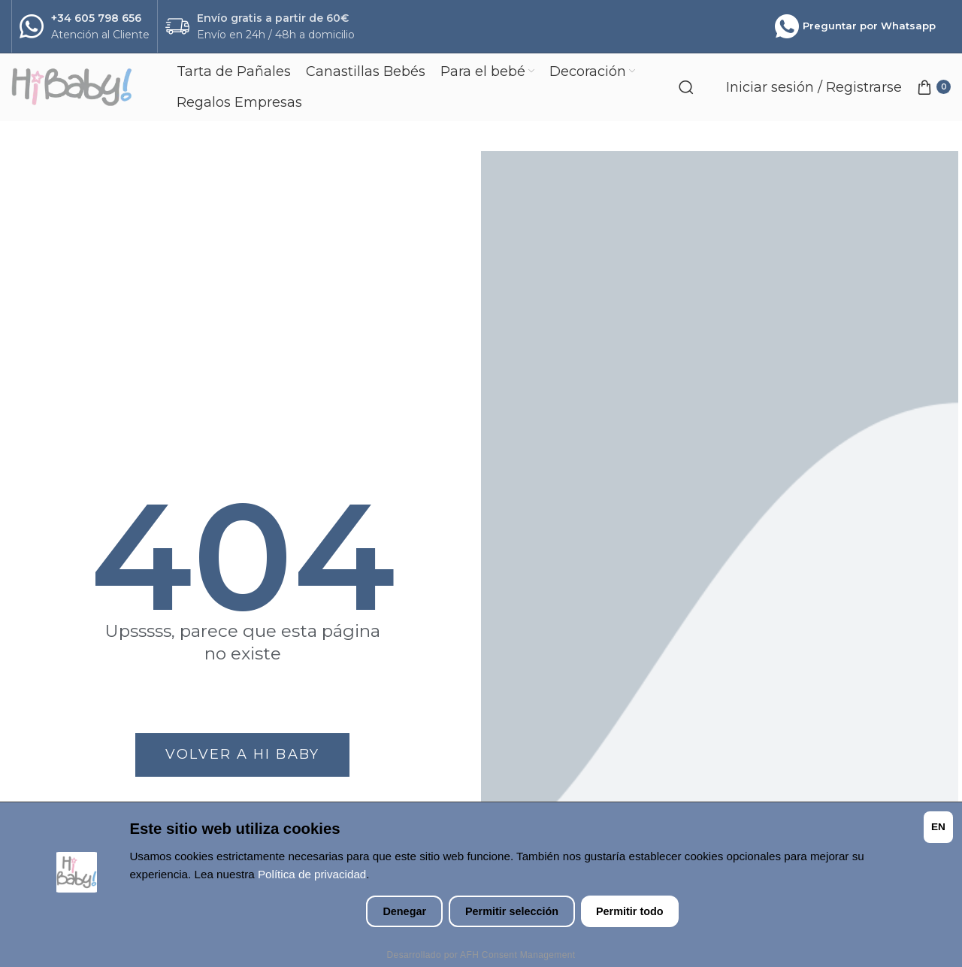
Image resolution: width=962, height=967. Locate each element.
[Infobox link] (85, 27)
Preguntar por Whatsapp (855, 26)
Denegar (404, 911)
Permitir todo (630, 911)
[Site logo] (86, 86)
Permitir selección (511, 911)
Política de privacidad (312, 874)
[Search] (686, 87)
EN (938, 826)
